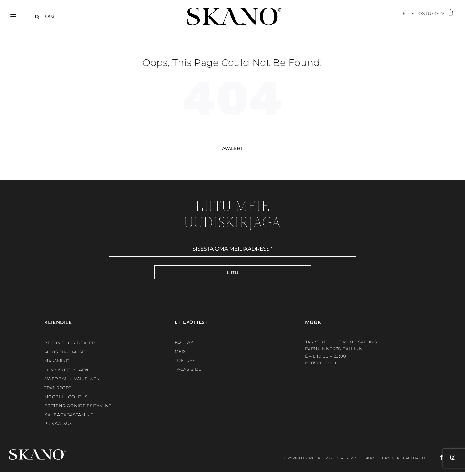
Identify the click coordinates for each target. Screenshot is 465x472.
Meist (181, 351)
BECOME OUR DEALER (69, 342)
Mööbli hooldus (65, 396)
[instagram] (450, 457)
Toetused (187, 360)
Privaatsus (58, 423)
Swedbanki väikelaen (72, 378)
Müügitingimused (66, 351)
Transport (57, 387)
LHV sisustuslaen (66, 369)
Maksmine (56, 360)
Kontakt (185, 342)
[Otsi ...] (70, 16)
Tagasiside (188, 369)
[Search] (37, 16)
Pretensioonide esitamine (78, 405)
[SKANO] (234, 10)
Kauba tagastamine (68, 414)
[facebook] (436, 457)
